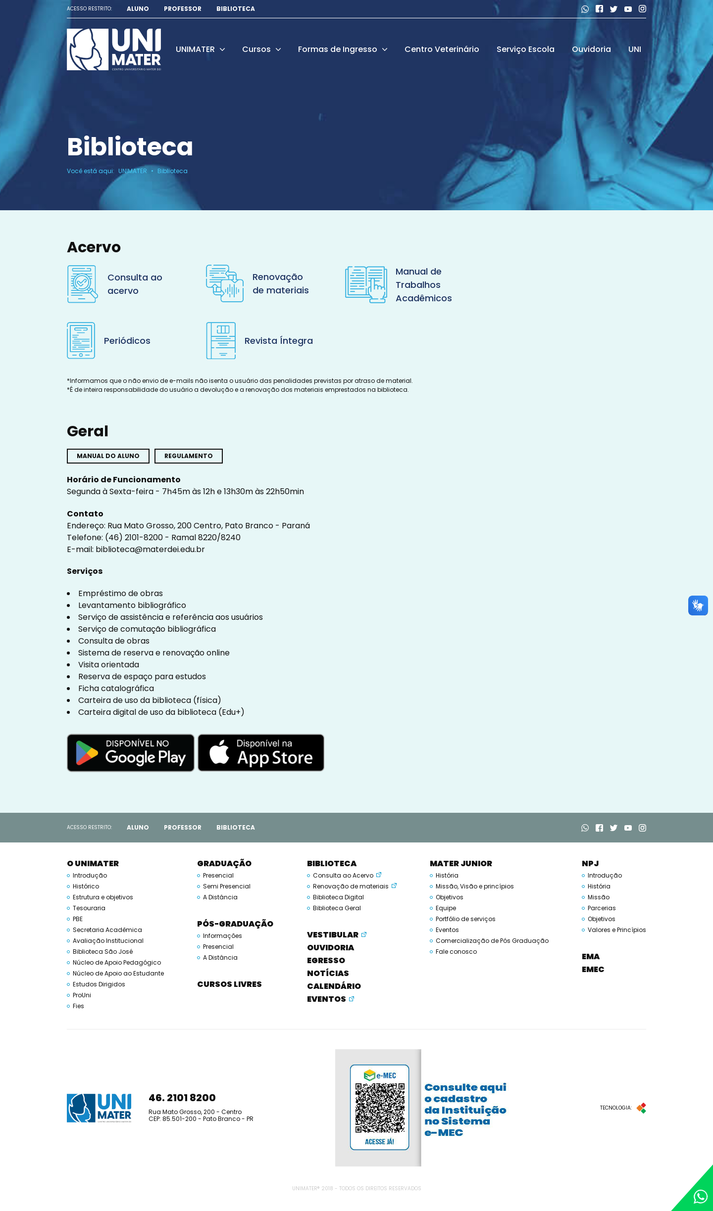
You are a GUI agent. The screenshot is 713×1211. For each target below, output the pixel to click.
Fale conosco (456, 952)
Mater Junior (461, 863)
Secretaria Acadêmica (107, 930)
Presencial (218, 876)
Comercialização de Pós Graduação (492, 941)
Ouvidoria (591, 49)
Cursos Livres (229, 984)
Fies (78, 1006)
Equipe (446, 908)
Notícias (328, 973)
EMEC (593, 969)
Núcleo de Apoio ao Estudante (118, 974)
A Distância (220, 897)
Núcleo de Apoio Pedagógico (117, 963)
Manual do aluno (108, 456)
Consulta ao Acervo (343, 876)
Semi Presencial (227, 886)
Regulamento (188, 456)
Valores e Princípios (617, 930)
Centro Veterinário (442, 49)
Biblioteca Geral (337, 908)
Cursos (261, 49)
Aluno (138, 9)
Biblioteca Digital (338, 897)
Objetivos (449, 897)
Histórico (86, 886)
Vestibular (332, 934)
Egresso (326, 960)
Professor (183, 9)
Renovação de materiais (351, 886)
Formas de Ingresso (342, 49)
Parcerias (602, 908)
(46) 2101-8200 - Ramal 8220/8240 (173, 537)
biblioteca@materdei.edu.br (150, 549)
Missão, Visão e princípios (475, 886)
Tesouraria (89, 908)
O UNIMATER (93, 863)
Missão (599, 897)
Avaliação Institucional (108, 941)
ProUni (82, 995)
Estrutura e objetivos (103, 897)
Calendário (334, 986)
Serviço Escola (526, 49)
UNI (634, 49)
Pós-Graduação (235, 924)
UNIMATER (200, 49)
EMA (591, 956)
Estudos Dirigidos (99, 984)
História (447, 876)
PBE (78, 919)
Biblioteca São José (103, 952)
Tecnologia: (623, 1108)
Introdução (90, 876)
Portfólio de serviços (466, 919)
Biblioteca (235, 9)
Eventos (326, 999)
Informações (222, 936)
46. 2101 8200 (182, 1098)
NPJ (590, 863)
